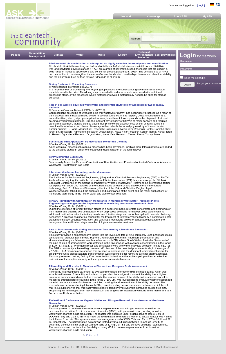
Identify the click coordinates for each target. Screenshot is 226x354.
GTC (76, 347)
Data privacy (90, 347)
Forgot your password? (210, 83)
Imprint (52, 347)
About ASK (180, 16)
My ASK (207, 16)
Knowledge (153, 16)
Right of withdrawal (167, 347)
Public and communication (137, 347)
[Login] (201, 5)
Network (126, 16)
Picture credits (109, 347)
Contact (64, 347)
